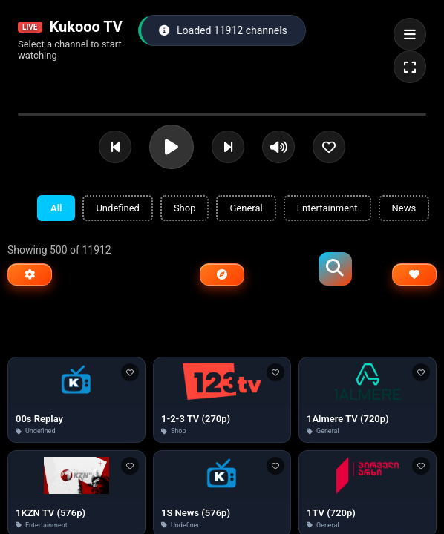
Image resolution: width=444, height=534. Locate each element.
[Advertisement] (222, 325)
